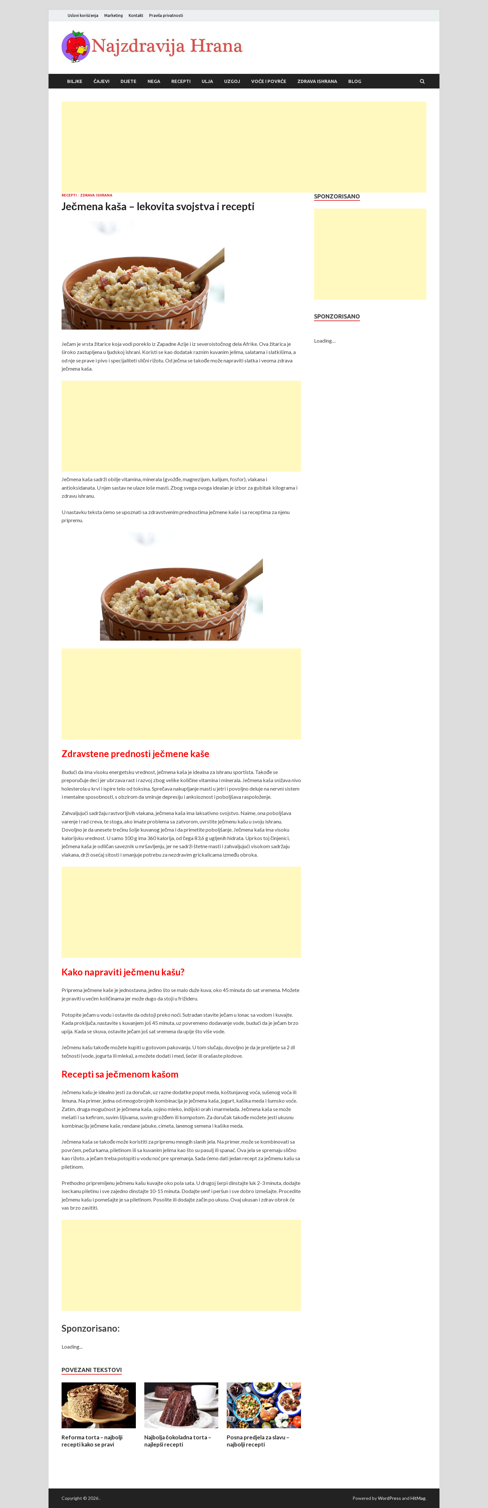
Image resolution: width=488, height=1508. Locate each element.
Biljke (74, 81)
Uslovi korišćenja (83, 15)
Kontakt (136, 15)
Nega (154, 81)
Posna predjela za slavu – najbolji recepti (258, 1441)
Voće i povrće (268, 81)
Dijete (128, 81)
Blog (354, 81)
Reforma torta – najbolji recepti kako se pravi (92, 1441)
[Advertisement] (244, 147)
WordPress (389, 1498)
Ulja (207, 81)
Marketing (113, 15)
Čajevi (101, 81)
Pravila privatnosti (166, 15)
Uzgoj (232, 81)
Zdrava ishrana (317, 81)
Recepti (181, 81)
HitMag (417, 1498)
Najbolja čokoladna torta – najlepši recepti (177, 1441)
